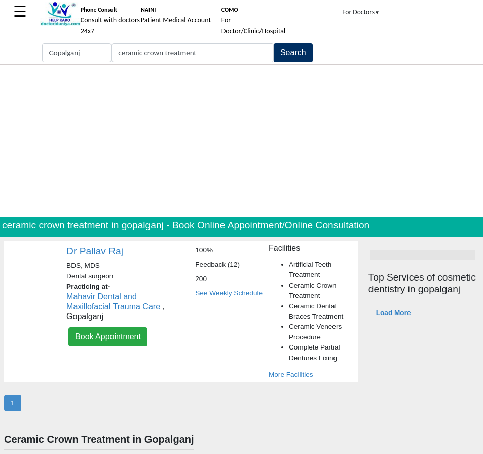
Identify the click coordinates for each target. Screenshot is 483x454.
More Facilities (291, 374)
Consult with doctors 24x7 (110, 21)
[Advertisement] (241, 141)
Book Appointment (108, 336)
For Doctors (361, 12)
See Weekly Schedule (229, 293)
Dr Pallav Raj (94, 251)
